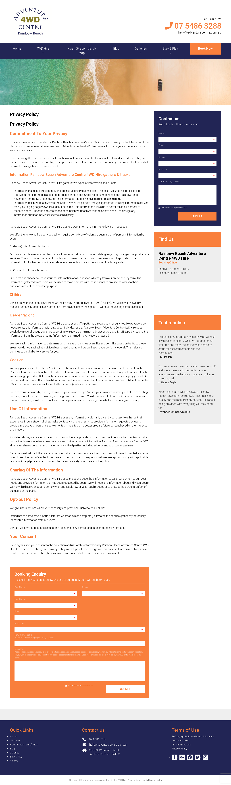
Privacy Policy (179, 748)
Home (17, 48)
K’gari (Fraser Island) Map (82, 51)
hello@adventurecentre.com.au (199, 32)
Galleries (141, 48)
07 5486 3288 (197, 25)
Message (79, 653)
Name (161, 133)
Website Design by (144, 780)
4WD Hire (43, 48)
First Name (20, 587)
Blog (116, 48)
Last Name (20, 599)
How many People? (34, 636)
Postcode (19, 623)
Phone (85, 587)
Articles (14, 760)
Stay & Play (170, 48)
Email (17, 611)
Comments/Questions (169, 181)
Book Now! (205, 48)
